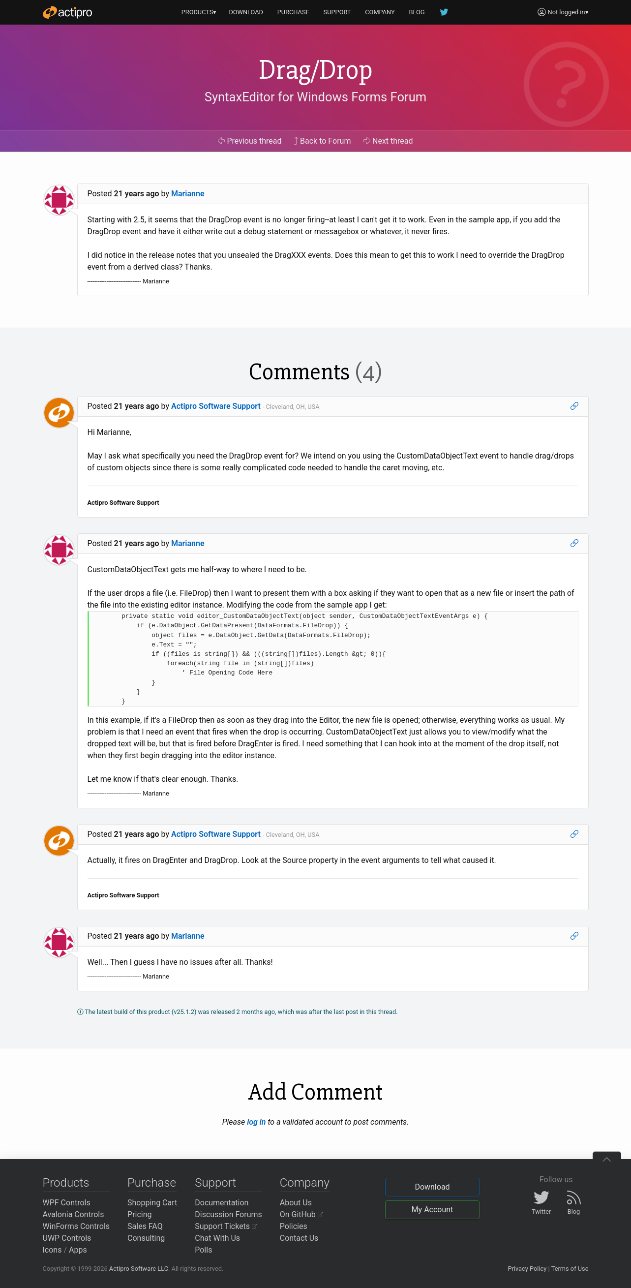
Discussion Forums (228, 1214)
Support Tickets (226, 1226)
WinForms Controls (76, 1226)
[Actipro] (67, 12)
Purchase (151, 1183)
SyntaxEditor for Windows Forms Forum (315, 97)
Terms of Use (570, 1268)
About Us (296, 1202)
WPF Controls (66, 1202)
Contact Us (299, 1238)
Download (432, 1187)
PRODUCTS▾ (199, 12)
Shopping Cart (152, 1202)
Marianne (188, 193)
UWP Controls (67, 1238)
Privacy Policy (527, 1268)
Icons (52, 1250)
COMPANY (380, 12)
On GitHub (301, 1214)
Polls (203, 1250)
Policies (293, 1226)
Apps (78, 1250)
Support (215, 1183)
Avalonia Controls (73, 1214)
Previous (249, 141)
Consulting (146, 1238)
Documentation (221, 1202)
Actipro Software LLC (138, 1268)
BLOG (417, 12)
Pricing (139, 1214)
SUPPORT (337, 12)
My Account (432, 1209)
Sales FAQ (145, 1226)
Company (305, 1183)
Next (388, 141)
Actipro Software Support (216, 406)
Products (66, 1183)
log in (256, 1122)
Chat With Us (217, 1238)
